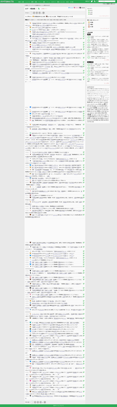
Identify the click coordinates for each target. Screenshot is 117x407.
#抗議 (51, 19)
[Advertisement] (12, 31)
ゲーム (48, 2)
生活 (67, 2)
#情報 (64, 19)
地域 (36, 2)
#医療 (91, 14)
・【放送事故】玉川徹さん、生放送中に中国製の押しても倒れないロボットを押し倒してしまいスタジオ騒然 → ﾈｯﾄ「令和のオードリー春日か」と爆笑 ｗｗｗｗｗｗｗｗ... (98, 51)
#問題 (44, 19)
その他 (71, 2)
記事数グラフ (44, 8)
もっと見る (106, 59)
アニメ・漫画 (41, 2)
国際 (32, 2)
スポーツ (53, 2)
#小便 (91, 12)
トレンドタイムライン (104, 16)
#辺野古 (61, 19)
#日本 (47, 19)
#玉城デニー (33, 19)
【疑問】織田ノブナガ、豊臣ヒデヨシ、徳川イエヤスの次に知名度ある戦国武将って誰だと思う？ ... (98, 46)
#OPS (91, 10)
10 (43, 13)
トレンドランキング (104, 28)
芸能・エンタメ (61, 2)
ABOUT (87, 1)
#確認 (57, 19)
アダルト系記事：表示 (109, 3)
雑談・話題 (21, 2)
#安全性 (70, 7)
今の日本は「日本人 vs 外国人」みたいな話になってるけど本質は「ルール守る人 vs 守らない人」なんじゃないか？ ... (98, 41)
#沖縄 (54, 19)
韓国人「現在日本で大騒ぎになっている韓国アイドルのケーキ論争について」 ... (98, 75)
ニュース (27, 2)
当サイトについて (58, 405)
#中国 (38, 19)
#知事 (41, 19)
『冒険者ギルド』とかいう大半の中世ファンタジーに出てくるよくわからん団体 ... (98, 80)
